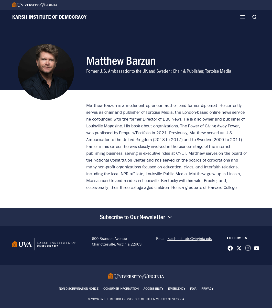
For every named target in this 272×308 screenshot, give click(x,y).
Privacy (207, 289)
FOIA (193, 289)
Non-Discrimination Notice (78, 289)
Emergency (176, 289)
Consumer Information (121, 289)
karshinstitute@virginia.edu (189, 238)
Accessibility (153, 289)
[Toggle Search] (254, 17)
